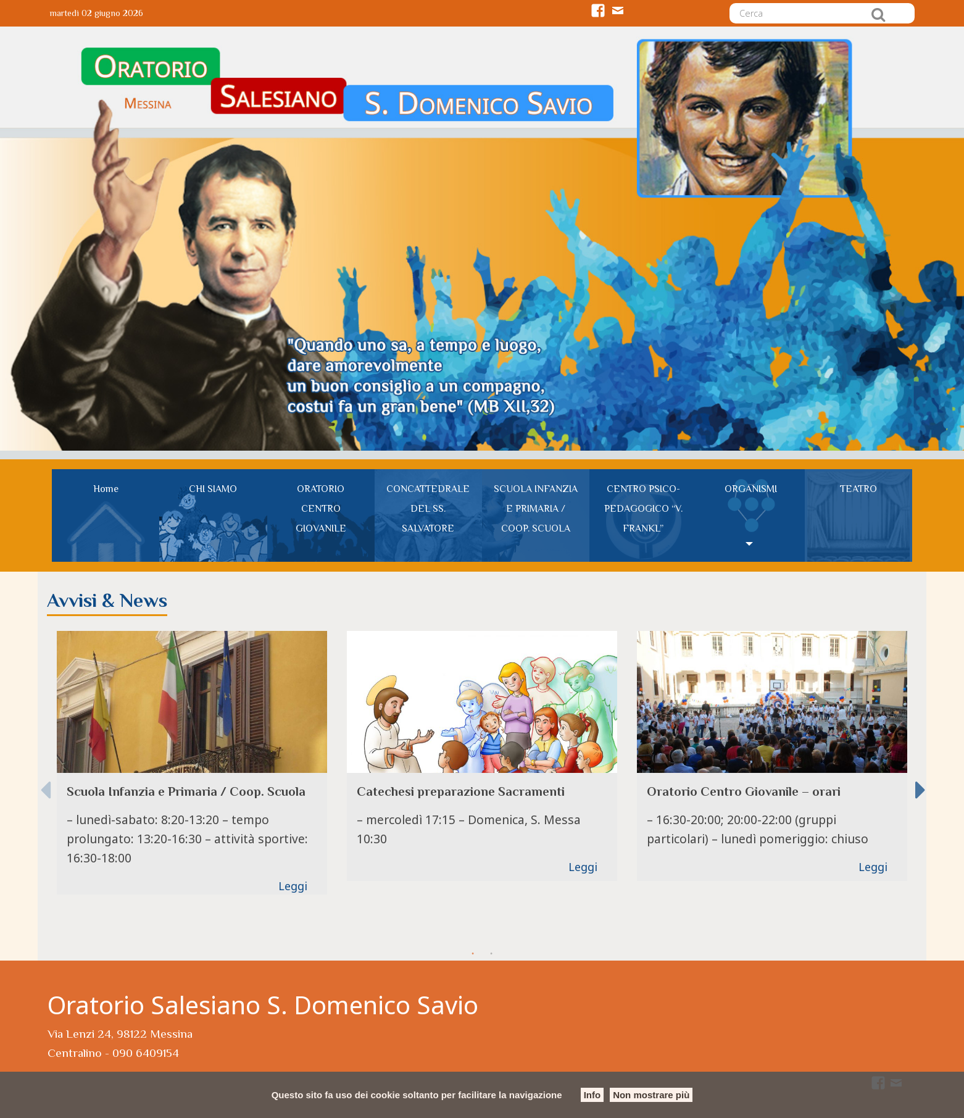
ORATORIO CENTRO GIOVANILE (321, 508)
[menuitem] (105, 515)
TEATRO (858, 488)
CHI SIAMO (213, 488)
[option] (192, 762)
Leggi (292, 885)
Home (105, 488)
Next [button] (920, 781)
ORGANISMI (751, 488)
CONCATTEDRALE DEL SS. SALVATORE (428, 508)
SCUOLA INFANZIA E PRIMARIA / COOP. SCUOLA (536, 508)
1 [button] (473, 954)
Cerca (878, 14)
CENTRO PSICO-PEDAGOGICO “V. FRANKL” (643, 508)
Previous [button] (45, 781)
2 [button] (491, 954)
